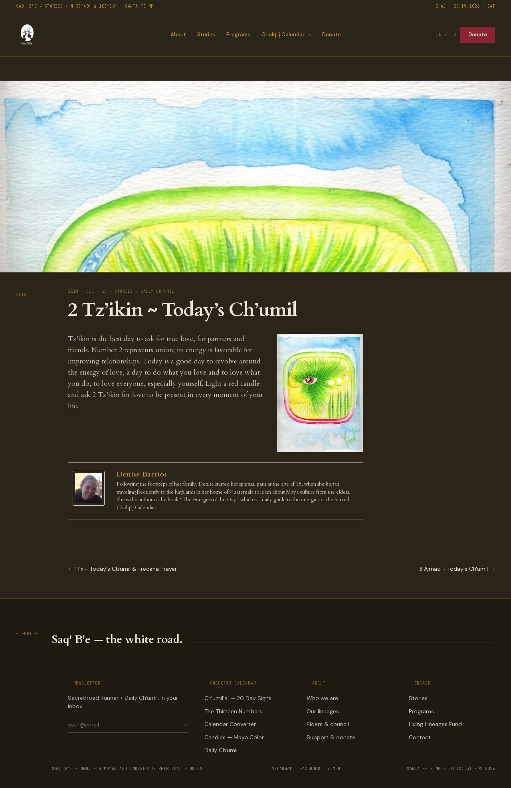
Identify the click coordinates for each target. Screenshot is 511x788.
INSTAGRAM (281, 768)
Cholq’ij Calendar (282, 34)
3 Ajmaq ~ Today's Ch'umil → (457, 568)
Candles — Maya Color (234, 737)
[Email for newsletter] (124, 724)
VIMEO (334, 768)
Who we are (322, 698)
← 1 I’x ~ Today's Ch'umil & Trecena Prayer (122, 568)
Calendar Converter (230, 724)
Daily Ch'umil (221, 750)
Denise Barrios (142, 474)
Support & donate (331, 737)
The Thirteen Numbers (233, 711)
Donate (331, 34)
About (178, 34)
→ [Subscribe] (184, 725)
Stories (206, 34)
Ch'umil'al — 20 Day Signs (237, 698)
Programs (238, 34)
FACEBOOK (309, 768)
